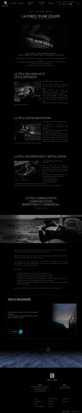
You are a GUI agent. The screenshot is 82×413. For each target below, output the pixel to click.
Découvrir (14, 331)
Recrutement (71, 2)
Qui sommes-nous (42, 3)
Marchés (21, 3)
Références (51, 3)
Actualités (59, 2)
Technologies (13, 3)
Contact (65, 2)
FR (78, 3)
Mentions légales (66, 411)
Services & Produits (30, 3)
